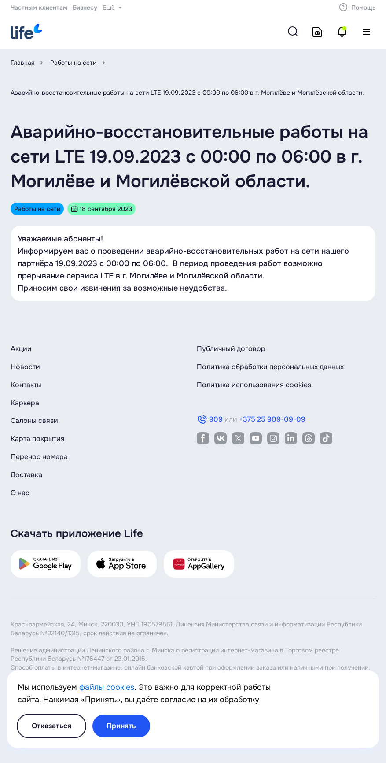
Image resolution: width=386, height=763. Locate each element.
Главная (22, 63)
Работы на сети (73, 63)
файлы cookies (106, 687)
